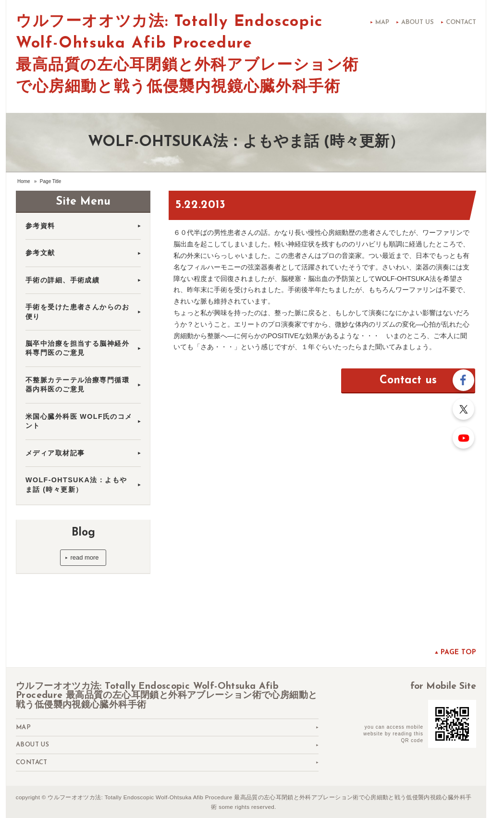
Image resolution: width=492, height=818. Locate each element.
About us (417, 22)
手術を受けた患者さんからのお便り (77, 311)
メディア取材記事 (58, 453)
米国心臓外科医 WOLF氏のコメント (79, 421)
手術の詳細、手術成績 (62, 280)
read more (84, 557)
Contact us (408, 380)
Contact (461, 22)
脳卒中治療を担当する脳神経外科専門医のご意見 (77, 348)
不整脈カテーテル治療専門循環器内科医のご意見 (77, 384)
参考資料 (40, 226)
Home (23, 181)
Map (382, 22)
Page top (458, 652)
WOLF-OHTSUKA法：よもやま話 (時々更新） (76, 484)
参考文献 (40, 252)
